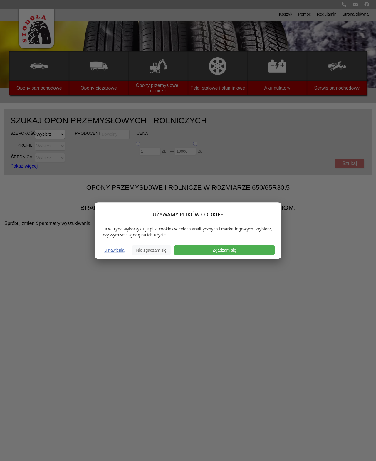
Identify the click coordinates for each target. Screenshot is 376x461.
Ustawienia (114, 250)
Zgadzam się (224, 250)
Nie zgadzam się (151, 250)
